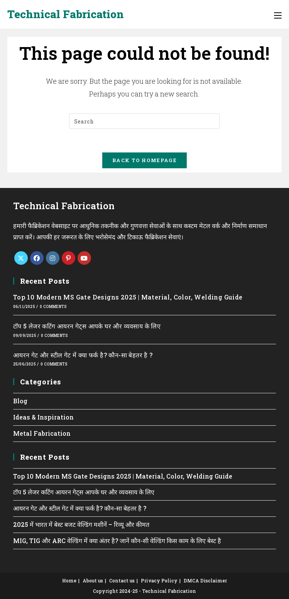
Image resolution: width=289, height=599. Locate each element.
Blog (20, 401)
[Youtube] (84, 258)
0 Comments (53, 306)
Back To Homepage (144, 160)
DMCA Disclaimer (205, 580)
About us (93, 580)
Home (69, 580)
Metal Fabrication (42, 433)
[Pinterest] (68, 258)
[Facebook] (37, 258)
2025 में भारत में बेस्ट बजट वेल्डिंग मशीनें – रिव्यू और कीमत (81, 524)
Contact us (122, 580)
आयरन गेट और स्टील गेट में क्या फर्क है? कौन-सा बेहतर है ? (83, 355)
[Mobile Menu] (278, 14)
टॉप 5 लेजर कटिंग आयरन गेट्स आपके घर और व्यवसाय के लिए (87, 326)
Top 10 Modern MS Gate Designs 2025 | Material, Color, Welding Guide (128, 297)
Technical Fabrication (65, 14)
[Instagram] (52, 258)
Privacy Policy (159, 580)
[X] (21, 258)
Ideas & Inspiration (43, 417)
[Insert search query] (144, 121)
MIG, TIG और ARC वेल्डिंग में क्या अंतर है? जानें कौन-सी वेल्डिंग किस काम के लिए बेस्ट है (117, 540)
